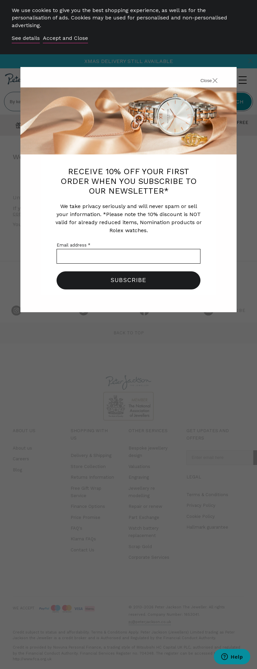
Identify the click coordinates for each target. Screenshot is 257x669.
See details (26, 38)
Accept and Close (65, 38)
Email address (73, 245)
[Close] (201, 81)
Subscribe (129, 280)
